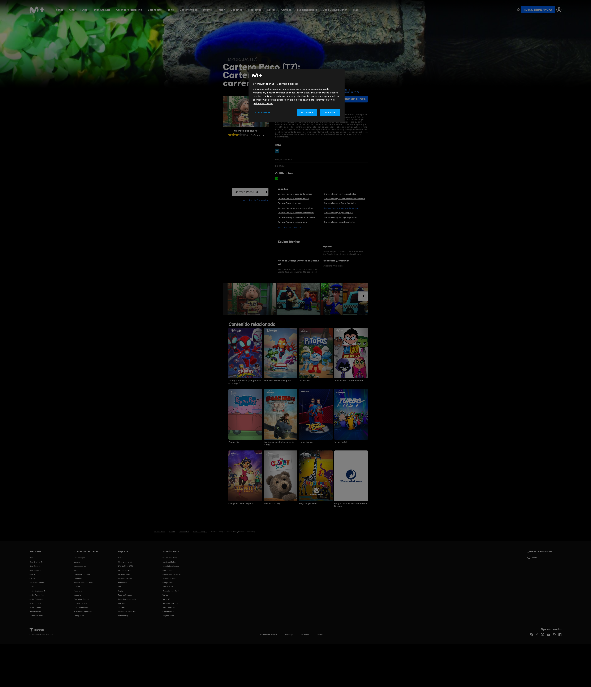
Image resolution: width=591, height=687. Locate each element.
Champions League (126, 562)
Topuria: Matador (125, 595)
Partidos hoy (123, 616)
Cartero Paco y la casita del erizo (339, 222)
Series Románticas (37, 595)
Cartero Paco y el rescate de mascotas (296, 212)
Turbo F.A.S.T (340, 442)
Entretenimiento (36, 616)
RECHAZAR (307, 112)
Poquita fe (78, 591)
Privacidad (305, 635)
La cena (77, 562)
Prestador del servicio (268, 635)
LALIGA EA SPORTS (125, 566)
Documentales (188, 9)
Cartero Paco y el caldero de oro (293, 198)
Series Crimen (35, 607)
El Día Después (124, 574)
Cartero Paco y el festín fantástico (340, 203)
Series (59, 9)
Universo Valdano (125, 578)
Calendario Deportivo (126, 612)
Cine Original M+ (36, 562)
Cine (71, 9)
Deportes (236, 9)
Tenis (171, 9)
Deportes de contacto (127, 599)
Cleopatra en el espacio (241, 503)
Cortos (271, 9)
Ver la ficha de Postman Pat (255, 200)
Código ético (168, 583)
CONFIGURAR (263, 112)
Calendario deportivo (129, 9)
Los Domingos (79, 558)
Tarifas (165, 595)
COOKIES (320, 635)
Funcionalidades (307, 9)
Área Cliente (168, 570)
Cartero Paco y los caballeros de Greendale (344, 198)
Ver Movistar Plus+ (170, 558)
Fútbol (84, 9)
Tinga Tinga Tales (308, 503)
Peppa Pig (233, 442)
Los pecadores (80, 566)
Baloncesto (155, 9)
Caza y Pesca (79, 616)
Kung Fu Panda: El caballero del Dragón (350, 504)
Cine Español (35, 566)
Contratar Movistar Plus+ (172, 591)
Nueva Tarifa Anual (170, 603)
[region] (297, 95)
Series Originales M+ (38, 591)
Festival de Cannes (81, 599)
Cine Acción (34, 574)
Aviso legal (289, 635)
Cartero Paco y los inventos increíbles (295, 208)
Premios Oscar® (80, 603)
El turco (77, 587)
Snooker (121, 607)
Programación (168, 616)
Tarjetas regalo (168, 607)
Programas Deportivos (83, 612)
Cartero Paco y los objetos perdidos (340, 217)
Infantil (207, 9)
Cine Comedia (35, 570)
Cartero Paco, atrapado (289, 203)
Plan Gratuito (102, 9)
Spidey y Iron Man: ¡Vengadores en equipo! (244, 382)
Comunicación (168, 612)
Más (355, 9)
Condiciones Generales (172, 574)
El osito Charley (272, 503)
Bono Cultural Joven (335, 9)
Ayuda (532, 557)
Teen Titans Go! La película (348, 380)
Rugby (221, 9)
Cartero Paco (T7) (246, 192)
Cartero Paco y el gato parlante (292, 222)
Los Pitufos (304, 380)
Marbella (77, 595)
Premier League (124, 570)
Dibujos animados (81, 607)
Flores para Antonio (82, 574)
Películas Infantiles (37, 583)
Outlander (78, 578)
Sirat (76, 570)
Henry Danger (306, 442)
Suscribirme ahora (538, 9)
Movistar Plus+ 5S (169, 578)
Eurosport (122, 603)
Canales (286, 9)
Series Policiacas (36, 599)
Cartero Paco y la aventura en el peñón (296, 217)
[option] (252, 299)
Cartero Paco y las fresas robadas (340, 194)
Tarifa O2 (166, 599)
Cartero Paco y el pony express (338, 212)
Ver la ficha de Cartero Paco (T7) (293, 227)
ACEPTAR (330, 112)
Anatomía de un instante (84, 583)
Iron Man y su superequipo (277, 380)
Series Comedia (36, 603)
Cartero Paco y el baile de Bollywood (295, 194)
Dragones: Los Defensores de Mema (279, 443)
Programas (254, 9)
